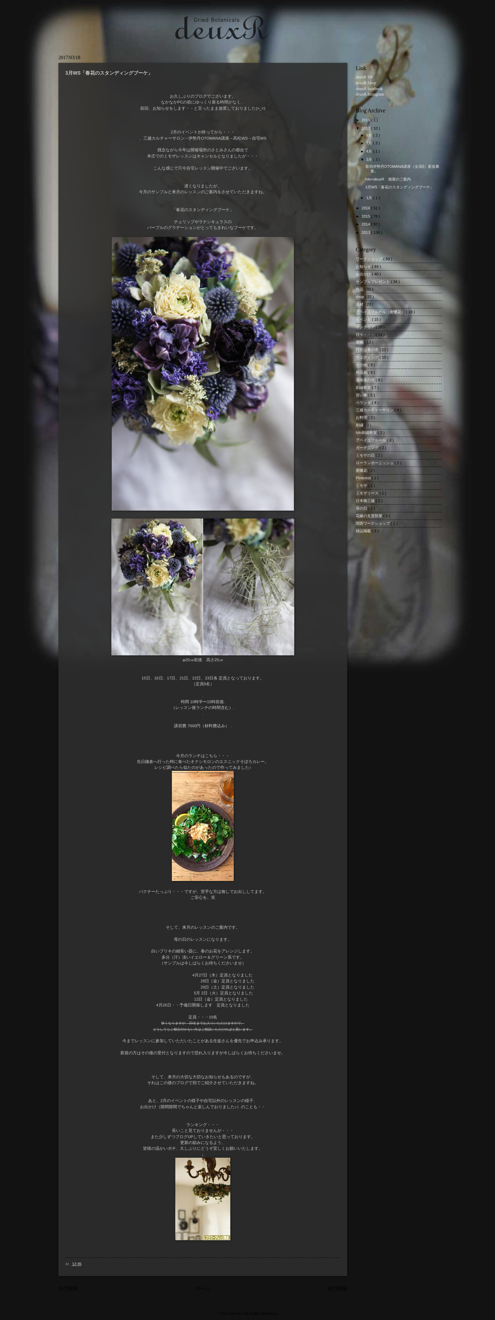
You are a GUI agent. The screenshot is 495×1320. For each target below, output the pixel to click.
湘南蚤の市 (366, 380)
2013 (366, 232)
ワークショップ (369, 259)
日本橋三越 (366, 501)
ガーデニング (368, 448)
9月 (369, 135)
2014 (366, 224)
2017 (366, 128)
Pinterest (364, 478)
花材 (360, 304)
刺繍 (360, 425)
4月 (369, 151)
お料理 (362, 417)
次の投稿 (68, 1288)
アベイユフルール (371, 440)
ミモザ (362, 485)
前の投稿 (337, 1288)
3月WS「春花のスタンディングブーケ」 (399, 187)
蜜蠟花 (362, 470)
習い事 (362, 395)
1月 (369, 198)
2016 (366, 208)
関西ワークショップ (373, 523)
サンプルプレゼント (373, 282)
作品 (360, 289)
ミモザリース (368, 493)
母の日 (362, 508)
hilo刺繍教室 (367, 432)
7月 (369, 143)
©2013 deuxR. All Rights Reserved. (247, 1313)
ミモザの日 (366, 455)
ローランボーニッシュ (375, 463)
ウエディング (368, 357)
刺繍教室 (364, 387)
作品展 (362, 372)
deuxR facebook (369, 88)
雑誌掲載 (364, 531)
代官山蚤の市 (368, 350)
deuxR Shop (366, 82)
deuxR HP (364, 77)
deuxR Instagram (370, 94)
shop (360, 297)
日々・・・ (366, 334)
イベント (364, 319)
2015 (366, 216)
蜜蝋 (360, 342)
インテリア (366, 327)
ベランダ (364, 403)
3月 (369, 159)
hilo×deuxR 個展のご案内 (390, 179)
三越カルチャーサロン (375, 410)
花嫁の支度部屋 (369, 516)
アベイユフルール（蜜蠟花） (381, 312)
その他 (362, 365)
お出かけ (364, 274)
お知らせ (364, 266)
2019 (366, 120)
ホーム (203, 1288)
